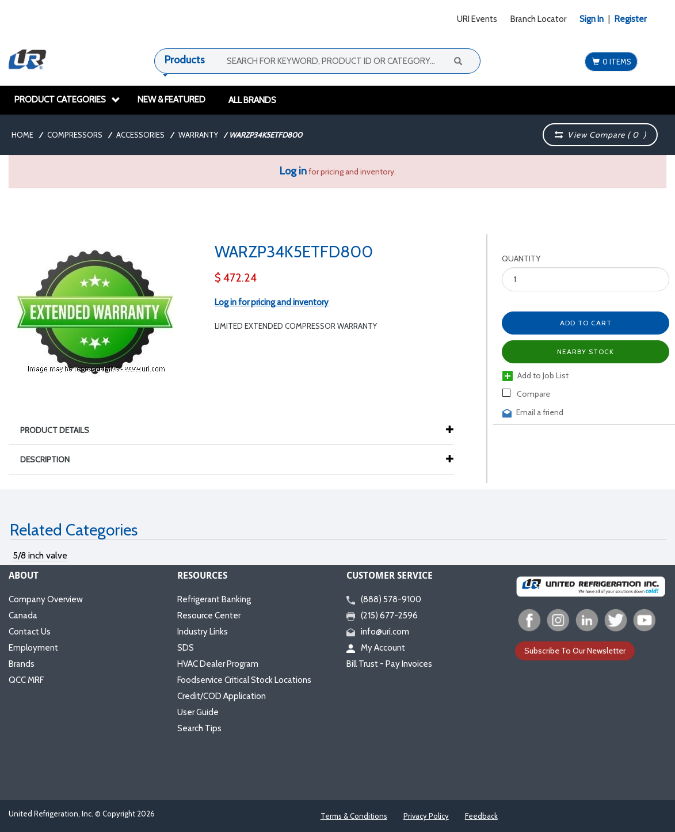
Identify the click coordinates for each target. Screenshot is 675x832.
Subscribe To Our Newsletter (575, 650)
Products (185, 60)
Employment (33, 648)
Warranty (198, 134)
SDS (185, 648)
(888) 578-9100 (383, 599)
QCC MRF (26, 680)
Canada (23, 615)
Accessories (140, 134)
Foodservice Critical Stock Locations (244, 680)
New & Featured (171, 99)
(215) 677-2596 (382, 615)
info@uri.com (377, 631)
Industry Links (202, 631)
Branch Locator (538, 19)
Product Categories (67, 99)
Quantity (521, 258)
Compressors (74, 134)
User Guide (198, 712)
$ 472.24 (236, 277)
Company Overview (46, 599)
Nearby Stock (585, 351)
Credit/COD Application (221, 696)
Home (22, 134)
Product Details (60, 430)
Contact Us (30, 631)
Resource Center (209, 615)
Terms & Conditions (354, 815)
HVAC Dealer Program (217, 664)
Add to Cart (586, 322)
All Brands (252, 100)
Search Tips (199, 728)
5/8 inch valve (40, 555)
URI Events (477, 19)
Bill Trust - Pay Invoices (389, 664)
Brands (22, 664)
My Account (375, 648)
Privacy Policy (426, 815)
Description (50, 459)
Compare (526, 394)
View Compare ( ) (601, 135)
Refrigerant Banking (214, 599)
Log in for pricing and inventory (272, 302)
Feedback (481, 815)
